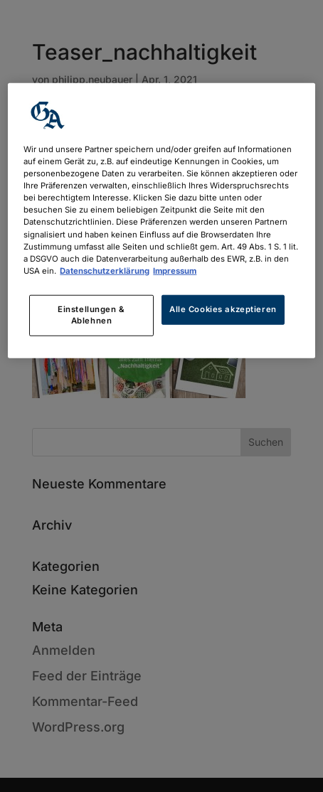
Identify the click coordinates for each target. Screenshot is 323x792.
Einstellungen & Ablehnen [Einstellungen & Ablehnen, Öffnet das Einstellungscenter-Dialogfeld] (91, 315)
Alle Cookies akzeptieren (223, 309)
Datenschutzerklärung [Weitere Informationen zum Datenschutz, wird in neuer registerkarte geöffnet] (104, 270)
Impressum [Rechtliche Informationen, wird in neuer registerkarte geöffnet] (174, 270)
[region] (161, 220)
